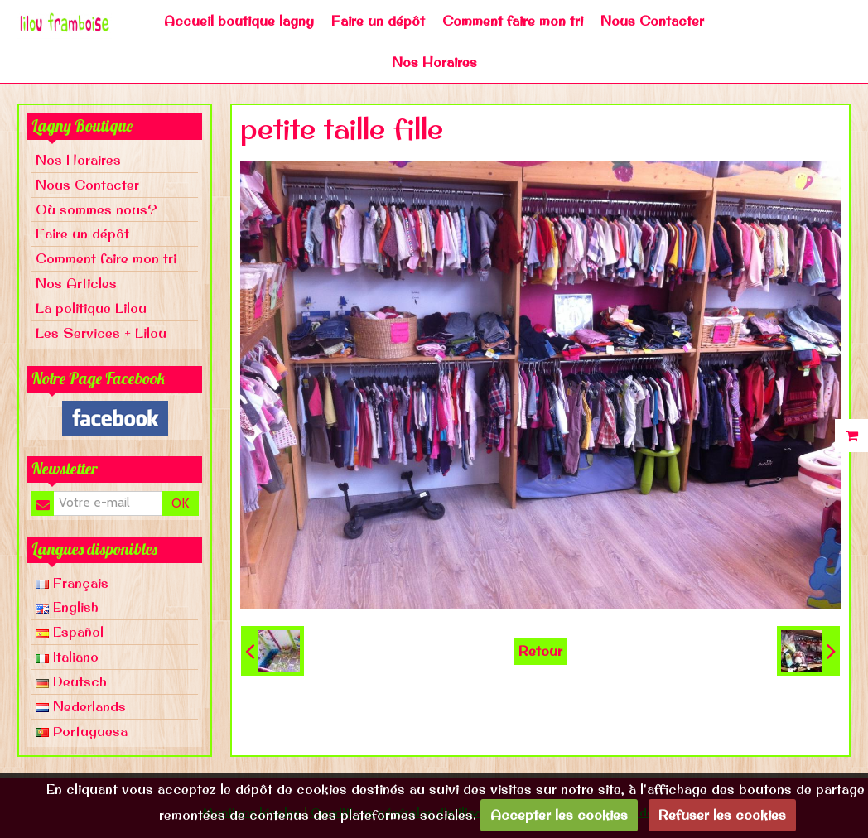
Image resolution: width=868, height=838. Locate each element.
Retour (540, 651)
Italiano (67, 656)
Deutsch (71, 681)
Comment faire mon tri (512, 20)
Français (72, 583)
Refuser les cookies (722, 815)
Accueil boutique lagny (239, 20)
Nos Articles (76, 283)
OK (180, 503)
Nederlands (81, 706)
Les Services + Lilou (101, 333)
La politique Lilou (91, 308)
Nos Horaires (434, 62)
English (67, 607)
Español (70, 632)
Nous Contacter (652, 20)
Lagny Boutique (82, 126)
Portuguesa (82, 731)
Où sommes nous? (96, 209)
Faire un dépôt (378, 20)
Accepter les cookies (559, 815)
